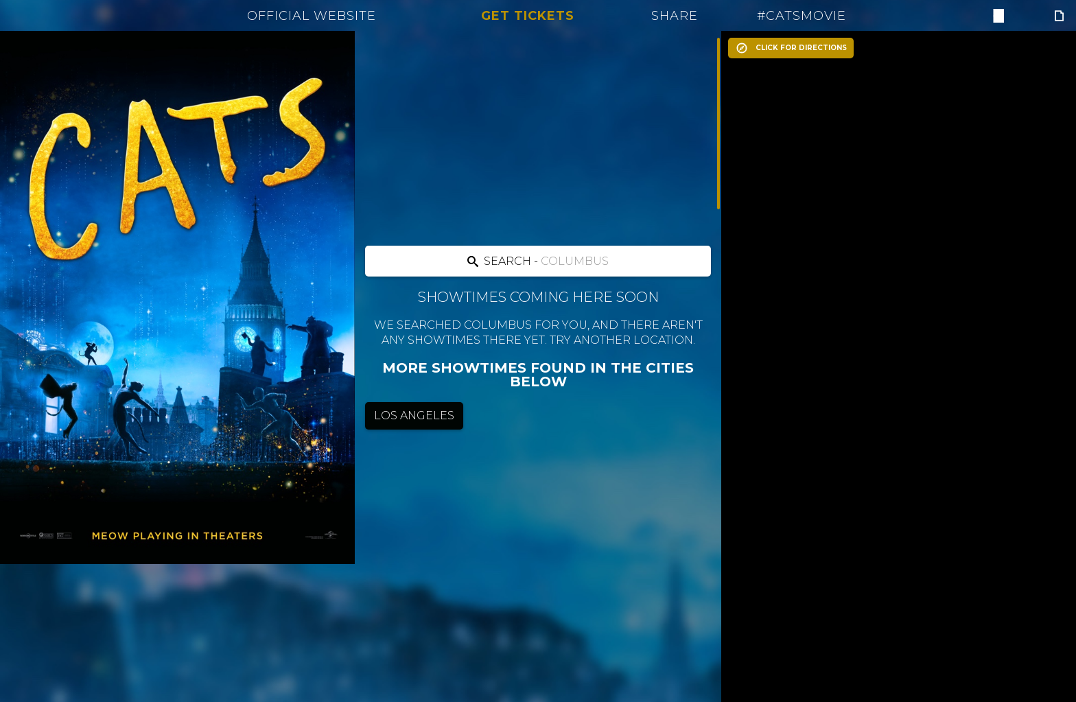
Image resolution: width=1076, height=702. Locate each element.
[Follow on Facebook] (997, 16)
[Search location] (537, 261)
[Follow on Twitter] (1018, 16)
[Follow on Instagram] (1038, 16)
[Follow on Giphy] (1059, 16)
